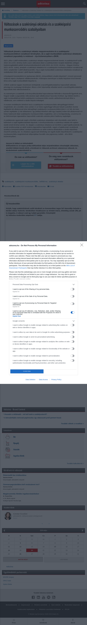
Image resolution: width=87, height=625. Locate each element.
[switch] (72, 289)
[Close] (82, 246)
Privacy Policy (56, 379)
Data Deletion (30, 379)
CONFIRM (27, 371)
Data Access (43, 379)
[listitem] (43, 284)
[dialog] (43, 312)
